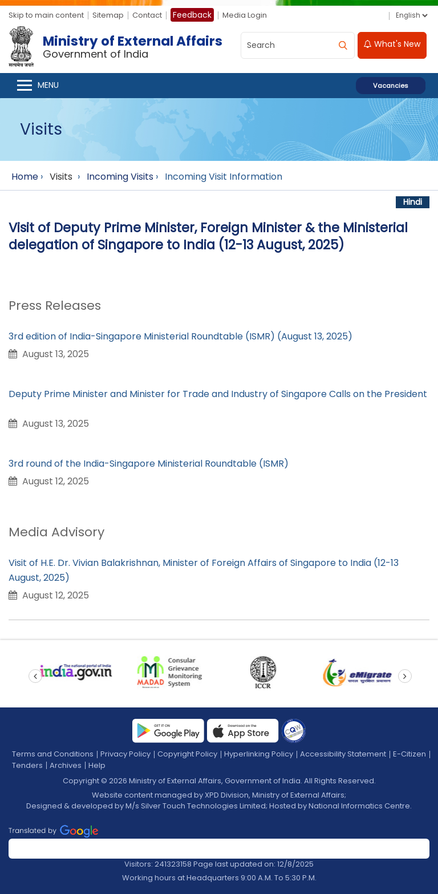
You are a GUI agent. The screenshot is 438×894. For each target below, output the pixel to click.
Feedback (192, 15)
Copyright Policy (187, 754)
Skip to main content (46, 15)
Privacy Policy (125, 754)
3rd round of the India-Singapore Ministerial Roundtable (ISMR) (149, 463)
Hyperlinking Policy (258, 754)
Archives (66, 765)
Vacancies (390, 85)
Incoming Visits (120, 176)
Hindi (412, 202)
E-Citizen (409, 754)
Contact (147, 15)
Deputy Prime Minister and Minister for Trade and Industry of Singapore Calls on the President (218, 394)
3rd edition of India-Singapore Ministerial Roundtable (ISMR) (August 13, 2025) (180, 336)
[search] (343, 45)
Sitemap (108, 15)
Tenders (27, 765)
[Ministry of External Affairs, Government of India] (118, 46)
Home (24, 176)
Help (97, 765)
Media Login (244, 15)
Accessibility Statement (343, 754)
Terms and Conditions (53, 754)
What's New (392, 44)
